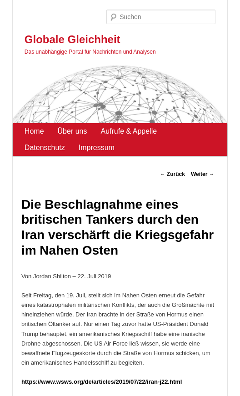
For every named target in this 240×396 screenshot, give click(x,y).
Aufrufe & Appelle (128, 131)
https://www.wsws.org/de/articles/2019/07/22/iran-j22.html (101, 381)
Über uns (72, 131)
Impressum (97, 147)
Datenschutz (45, 147)
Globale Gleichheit (72, 39)
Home (34, 131)
